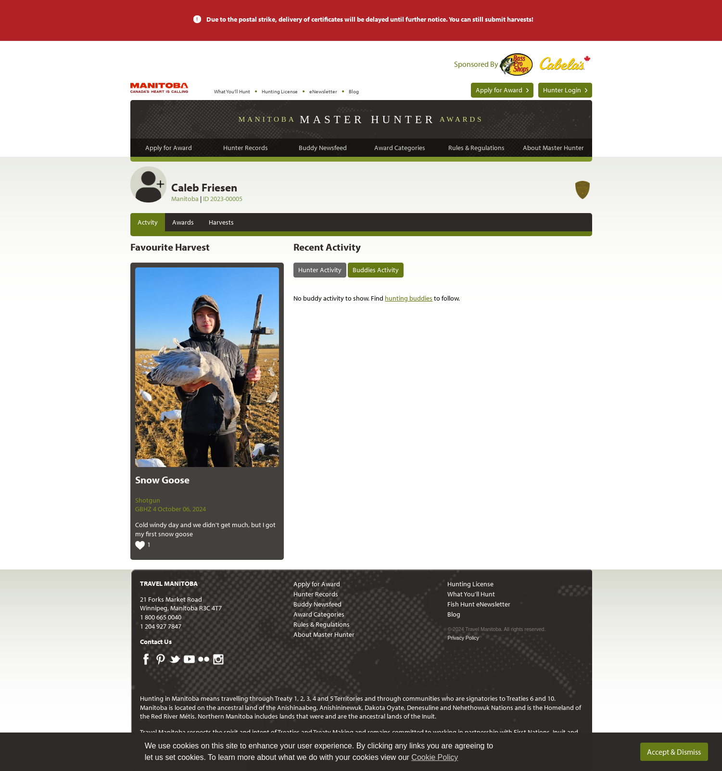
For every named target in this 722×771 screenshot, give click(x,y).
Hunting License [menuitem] (470, 584)
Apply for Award (499, 90)
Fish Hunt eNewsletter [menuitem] (478, 604)
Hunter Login (562, 90)
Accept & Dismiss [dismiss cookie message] (674, 752)
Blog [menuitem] (453, 614)
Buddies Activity (376, 269)
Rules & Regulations (476, 147)
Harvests (221, 222)
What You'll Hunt (232, 91)
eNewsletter (323, 91)
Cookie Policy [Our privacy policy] (434, 757)
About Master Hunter (553, 147)
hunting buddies (408, 298)
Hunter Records (245, 147)
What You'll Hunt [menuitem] (471, 594)
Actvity (148, 222)
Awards (183, 222)
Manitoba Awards (361, 119)
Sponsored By (476, 64)
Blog (354, 91)
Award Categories (399, 147)
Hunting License (280, 91)
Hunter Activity (320, 269)
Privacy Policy (463, 638)
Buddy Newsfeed (323, 147)
